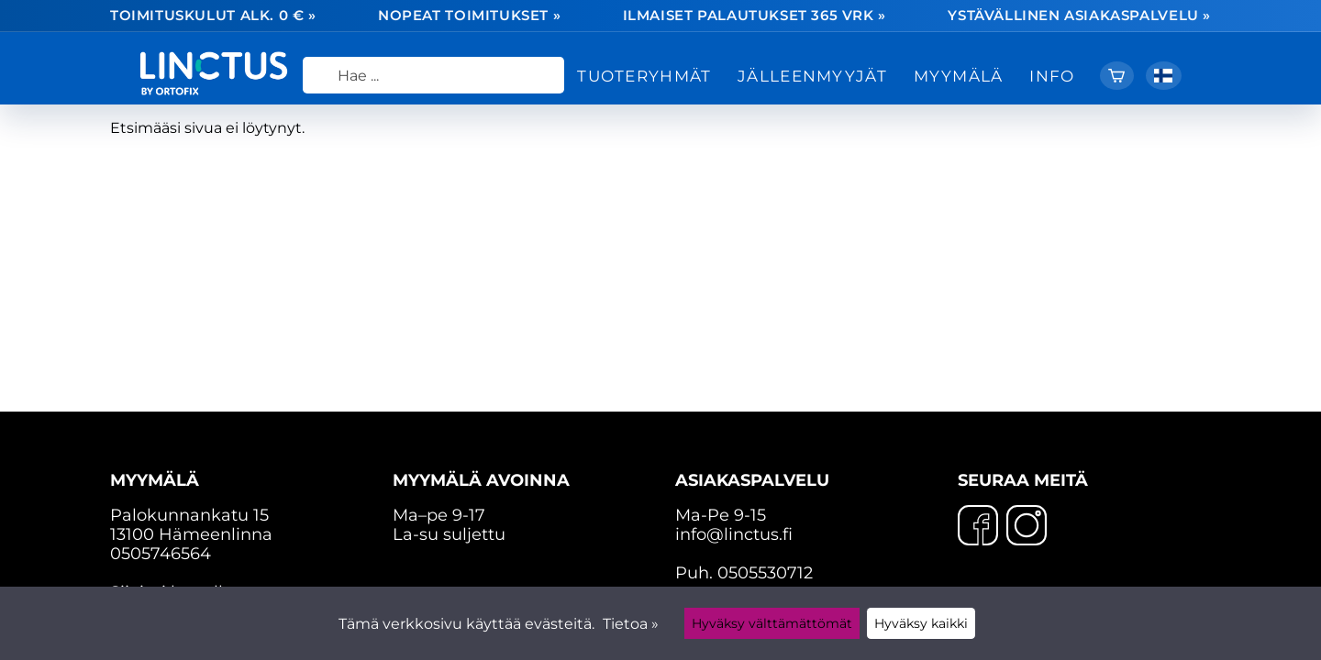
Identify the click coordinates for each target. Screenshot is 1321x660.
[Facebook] (978, 527)
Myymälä (959, 75)
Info (1051, 75)
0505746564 (160, 553)
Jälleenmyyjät (812, 75)
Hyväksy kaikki (921, 623)
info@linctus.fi (734, 534)
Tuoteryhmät (644, 75)
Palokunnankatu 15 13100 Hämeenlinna (236, 507)
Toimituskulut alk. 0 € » (213, 16)
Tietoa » (631, 623)
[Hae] (433, 75)
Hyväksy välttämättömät (772, 623)
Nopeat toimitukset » (469, 16)
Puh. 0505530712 (744, 572)
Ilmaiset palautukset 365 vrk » (754, 16)
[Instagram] (1026, 527)
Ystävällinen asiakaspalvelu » (1079, 16)
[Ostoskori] (1117, 75)
